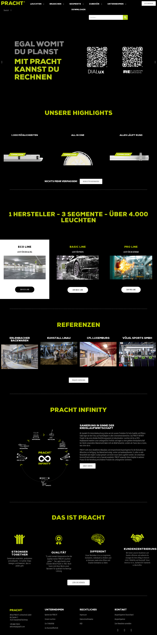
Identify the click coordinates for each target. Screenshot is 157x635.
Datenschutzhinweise (86, 619)
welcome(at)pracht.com (17, 626)
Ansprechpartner (120, 619)
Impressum (83, 614)
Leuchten (37, 4)
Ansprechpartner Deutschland (124, 614)
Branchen (57, 4)
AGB (81, 623)
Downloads (78, 10)
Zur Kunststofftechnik (51, 628)
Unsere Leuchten (50, 619)
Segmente (76, 4)
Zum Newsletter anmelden (123, 623)
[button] (149, 3)
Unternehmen (117, 4)
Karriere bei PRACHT (51, 614)
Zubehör (96, 4)
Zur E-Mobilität (49, 623)
